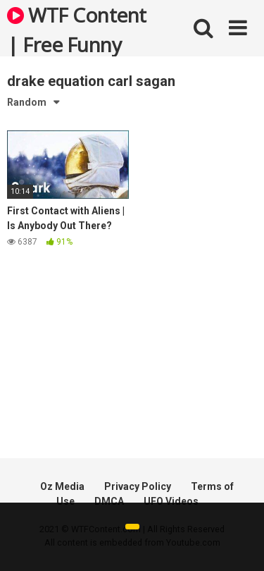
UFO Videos (171, 501)
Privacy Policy (137, 486)
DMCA (109, 501)
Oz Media (62, 486)
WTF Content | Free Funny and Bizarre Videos (76, 28)
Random (26, 102)
